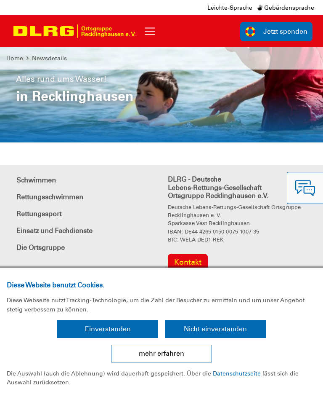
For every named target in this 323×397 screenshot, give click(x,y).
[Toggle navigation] (149, 31)
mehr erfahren (161, 353)
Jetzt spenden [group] (276, 32)
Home (14, 58)
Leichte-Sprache (229, 7)
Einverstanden (108, 329)
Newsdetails (49, 58)
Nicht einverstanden (215, 329)
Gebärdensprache (285, 7)
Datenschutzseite (237, 373)
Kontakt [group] (187, 262)
